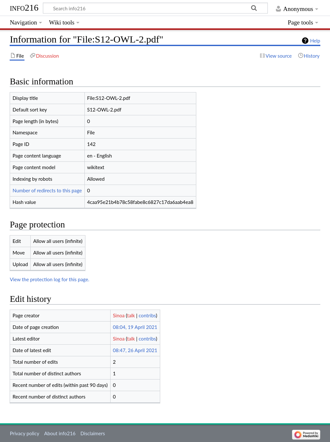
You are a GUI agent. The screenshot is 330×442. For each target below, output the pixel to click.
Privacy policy (24, 433)
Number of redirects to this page (47, 190)
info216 (24, 8)
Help (315, 40)
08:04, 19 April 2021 (135, 327)
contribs (147, 315)
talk (131, 315)
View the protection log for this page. (49, 279)
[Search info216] (155, 8)
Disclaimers (92, 433)
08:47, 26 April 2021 (135, 350)
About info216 (59, 433)
